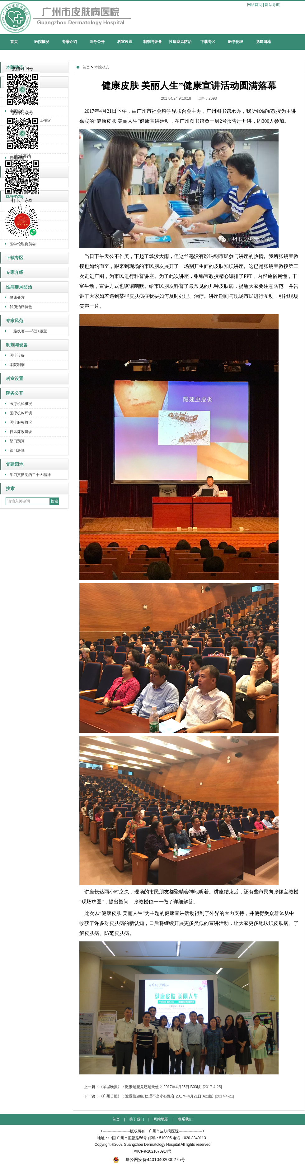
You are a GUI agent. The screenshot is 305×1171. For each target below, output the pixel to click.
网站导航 (272, 4)
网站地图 (160, 1119)
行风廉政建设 (21, 432)
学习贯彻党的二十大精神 (30, 475)
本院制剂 (17, 365)
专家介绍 (69, 42)
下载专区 (207, 42)
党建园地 (263, 42)
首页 (14, 42)
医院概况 (41, 42)
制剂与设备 (152, 42)
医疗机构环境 (21, 413)
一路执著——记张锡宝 (28, 331)
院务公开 (97, 42)
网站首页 (254, 4)
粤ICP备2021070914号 (153, 1151)
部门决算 (17, 450)
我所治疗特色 (21, 307)
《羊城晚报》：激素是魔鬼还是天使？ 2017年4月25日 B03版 (150, 1087)
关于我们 (136, 1119)
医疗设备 (17, 355)
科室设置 (124, 42)
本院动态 (101, 67)
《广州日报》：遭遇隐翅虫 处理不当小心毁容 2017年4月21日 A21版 (156, 1096)
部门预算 (17, 441)
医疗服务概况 (21, 422)
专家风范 (14, 320)
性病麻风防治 (180, 42)
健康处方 (17, 297)
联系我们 (185, 1119)
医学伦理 (235, 42)
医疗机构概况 (21, 404)
